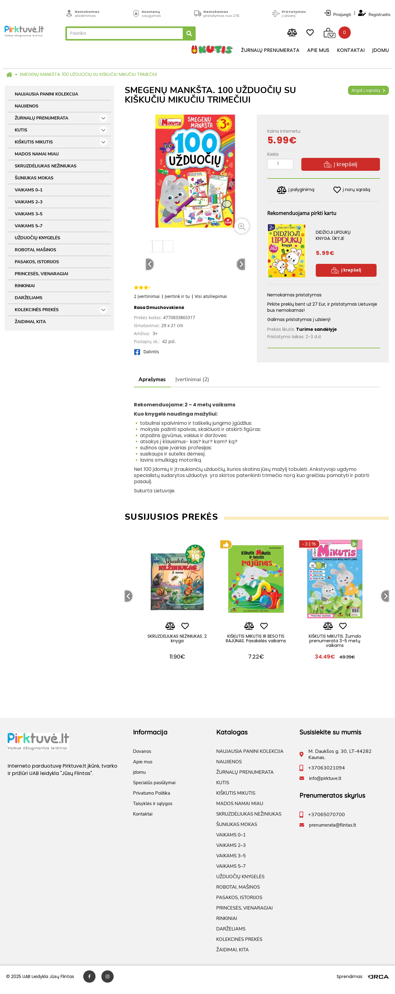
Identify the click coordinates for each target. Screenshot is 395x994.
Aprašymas (152, 379)
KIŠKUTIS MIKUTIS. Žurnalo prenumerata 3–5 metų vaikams (335, 643)
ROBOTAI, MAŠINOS (35, 250)
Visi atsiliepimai (211, 296)
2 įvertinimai (147, 296)
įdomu (380, 50)
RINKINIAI (25, 286)
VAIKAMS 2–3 (28, 202)
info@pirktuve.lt (325, 785)
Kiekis (273, 154)
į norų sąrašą (351, 190)
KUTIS (61, 130)
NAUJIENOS (26, 106)
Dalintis (146, 351)
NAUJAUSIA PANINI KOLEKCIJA (46, 94)
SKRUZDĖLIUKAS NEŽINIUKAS (45, 166)
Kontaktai (351, 50)
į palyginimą (295, 190)
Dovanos (142, 758)
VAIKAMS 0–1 (28, 190)
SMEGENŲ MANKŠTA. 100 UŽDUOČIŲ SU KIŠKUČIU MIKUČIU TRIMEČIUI (88, 74)
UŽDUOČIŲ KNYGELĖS (37, 238)
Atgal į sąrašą (368, 90)
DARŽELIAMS (28, 298)
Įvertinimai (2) (192, 379)
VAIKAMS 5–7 (28, 226)
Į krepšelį (340, 164)
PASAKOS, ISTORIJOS (37, 262)
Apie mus (318, 50)
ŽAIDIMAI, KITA (30, 322)
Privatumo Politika (151, 800)
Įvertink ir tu (177, 296)
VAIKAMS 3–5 (28, 214)
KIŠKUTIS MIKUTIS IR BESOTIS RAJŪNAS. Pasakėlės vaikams (255, 643)
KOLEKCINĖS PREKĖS (61, 310)
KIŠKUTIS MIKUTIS (61, 142)
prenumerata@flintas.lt (332, 832)
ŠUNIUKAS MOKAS (34, 178)
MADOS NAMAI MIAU (37, 154)
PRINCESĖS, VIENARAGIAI (41, 274)
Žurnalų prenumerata (270, 50)
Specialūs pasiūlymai (154, 789)
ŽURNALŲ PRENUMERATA (61, 118)
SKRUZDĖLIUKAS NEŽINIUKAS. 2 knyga (177, 640)
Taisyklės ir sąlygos (152, 810)
